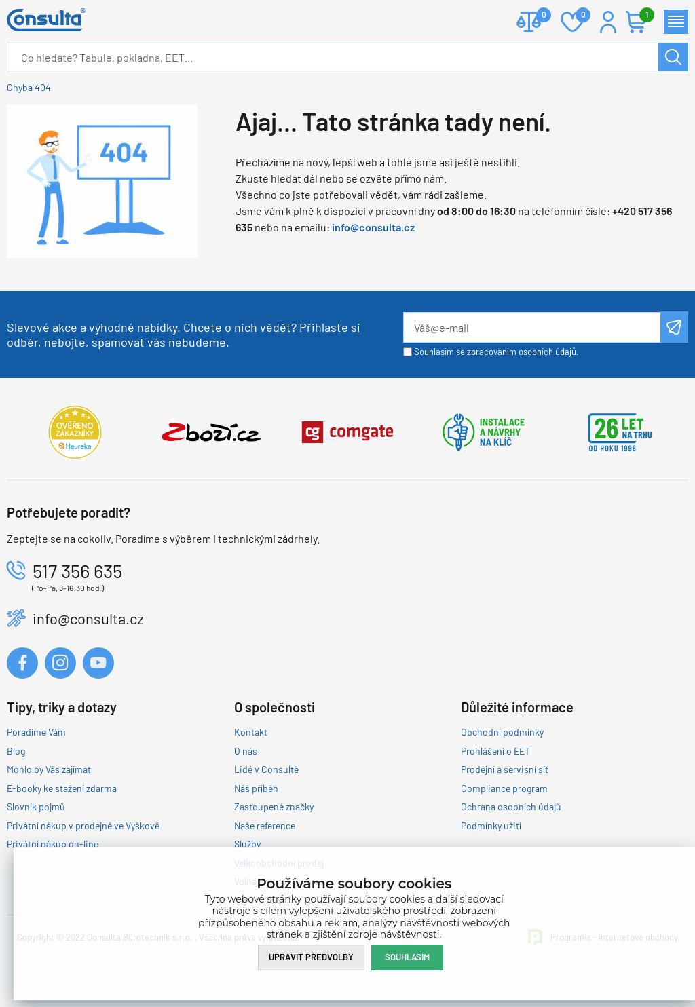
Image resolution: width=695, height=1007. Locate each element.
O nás (245, 751)
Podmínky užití (491, 825)
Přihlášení (608, 22)
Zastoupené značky (274, 806)
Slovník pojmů (36, 806)
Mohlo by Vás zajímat (49, 769)
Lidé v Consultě (266, 769)
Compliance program (504, 788)
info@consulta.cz (373, 227)
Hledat (673, 57)
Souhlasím (407, 956)
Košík (643, 16)
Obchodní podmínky (502, 732)
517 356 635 (77, 570)
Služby (247, 844)
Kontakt (250, 732)
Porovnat (538, 16)
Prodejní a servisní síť (504, 769)
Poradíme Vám (36, 732)
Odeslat (674, 327)
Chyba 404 (29, 87)
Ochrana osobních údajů (511, 806)
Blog (16, 751)
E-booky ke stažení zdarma (62, 788)
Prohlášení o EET (495, 751)
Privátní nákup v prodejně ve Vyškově (83, 825)
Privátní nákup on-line (52, 844)
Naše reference (264, 825)
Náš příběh (256, 788)
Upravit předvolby (311, 956)
